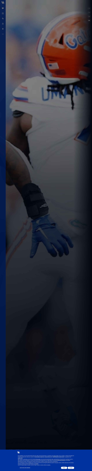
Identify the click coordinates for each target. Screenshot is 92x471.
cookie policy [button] (20, 458)
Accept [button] (71, 467)
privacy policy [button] (55, 455)
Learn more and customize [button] (25, 467)
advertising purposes (61, 460)
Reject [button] (64, 467)
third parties (38, 459)
